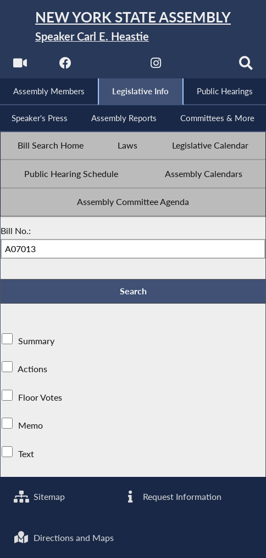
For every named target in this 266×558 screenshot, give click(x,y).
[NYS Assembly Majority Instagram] (155, 66)
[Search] (246, 66)
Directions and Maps (64, 537)
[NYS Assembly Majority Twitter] (110, 66)
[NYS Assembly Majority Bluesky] (201, 66)
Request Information (172, 496)
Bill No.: (16, 230)
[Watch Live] (20, 66)
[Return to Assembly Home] (133, 27)
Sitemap (39, 496)
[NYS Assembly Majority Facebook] (65, 66)
